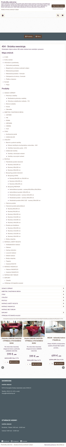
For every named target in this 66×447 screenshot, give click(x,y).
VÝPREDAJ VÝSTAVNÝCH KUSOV (13, 283)
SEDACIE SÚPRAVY (9, 93)
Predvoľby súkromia (6, 445)
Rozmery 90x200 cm (14, 211)
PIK (7, 117)
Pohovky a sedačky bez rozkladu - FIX (19, 101)
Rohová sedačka (11, 104)
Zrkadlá (8, 280)
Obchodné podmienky (12, 65)
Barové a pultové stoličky (13, 142)
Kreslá (8, 106)
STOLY (6, 131)
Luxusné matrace (11, 253)
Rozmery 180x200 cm (14, 167)
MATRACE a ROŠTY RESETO (12, 242)
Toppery (8, 261)
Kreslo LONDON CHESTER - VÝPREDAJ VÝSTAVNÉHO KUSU (33, 341)
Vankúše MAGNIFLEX (12, 272)
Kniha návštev (8, 60)
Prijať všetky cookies (58, 6)
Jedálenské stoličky (11, 151)
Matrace (8, 247)
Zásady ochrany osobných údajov (23, 445)
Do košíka (14, 362)
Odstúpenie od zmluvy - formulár (15, 76)
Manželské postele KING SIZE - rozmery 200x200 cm (25, 200)
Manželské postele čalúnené (14, 162)
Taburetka (9, 109)
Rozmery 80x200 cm (14, 209)
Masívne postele (11, 203)
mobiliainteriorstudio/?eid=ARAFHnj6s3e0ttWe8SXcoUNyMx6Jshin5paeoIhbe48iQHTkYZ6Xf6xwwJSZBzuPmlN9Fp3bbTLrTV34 (33, 318)
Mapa (7, 84)
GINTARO (9, 115)
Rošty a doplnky (10, 239)
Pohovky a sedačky (11, 95)
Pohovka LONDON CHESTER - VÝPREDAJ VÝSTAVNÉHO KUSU (11, 341)
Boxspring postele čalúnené (14, 173)
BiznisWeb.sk (60, 445)
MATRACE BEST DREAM (11, 275)
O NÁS (6, 57)
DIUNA (8, 120)
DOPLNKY (7, 278)
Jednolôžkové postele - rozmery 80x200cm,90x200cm (25, 189)
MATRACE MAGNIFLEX (11, 266)
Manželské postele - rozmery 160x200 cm (22, 195)
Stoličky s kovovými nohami (16, 156)
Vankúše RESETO (11, 264)
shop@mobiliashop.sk (8, 393)
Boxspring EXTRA (13, 175)
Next (63, 367)
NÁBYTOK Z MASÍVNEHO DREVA (13, 112)
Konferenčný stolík (11, 134)
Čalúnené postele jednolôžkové (15, 206)
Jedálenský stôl (10, 137)
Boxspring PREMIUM (14, 186)
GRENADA (9, 123)
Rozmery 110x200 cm (14, 217)
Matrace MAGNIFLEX (12, 269)
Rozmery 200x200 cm (14, 170)
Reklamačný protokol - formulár (15, 73)
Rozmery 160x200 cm (14, 164)
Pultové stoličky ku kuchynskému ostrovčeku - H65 (23, 145)
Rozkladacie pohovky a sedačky (17, 98)
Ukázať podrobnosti (58, 9)
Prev (2, 367)
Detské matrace (10, 255)
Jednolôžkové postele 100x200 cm (20, 192)
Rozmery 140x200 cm (14, 222)
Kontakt (6, 82)
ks (6, 362)
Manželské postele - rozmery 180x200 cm (22, 197)
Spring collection (11, 250)
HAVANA (8, 126)
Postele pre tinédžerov (12, 225)
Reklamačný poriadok (12, 71)
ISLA (7, 129)
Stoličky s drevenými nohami (16, 153)
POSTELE (7, 159)
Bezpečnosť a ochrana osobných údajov (17, 68)
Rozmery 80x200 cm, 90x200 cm (19, 178)
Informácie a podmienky (11, 62)
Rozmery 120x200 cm (14, 220)
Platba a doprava (11, 79)
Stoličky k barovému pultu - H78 (17, 148)
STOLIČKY (7, 140)
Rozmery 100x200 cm (14, 214)
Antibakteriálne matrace (13, 244)
